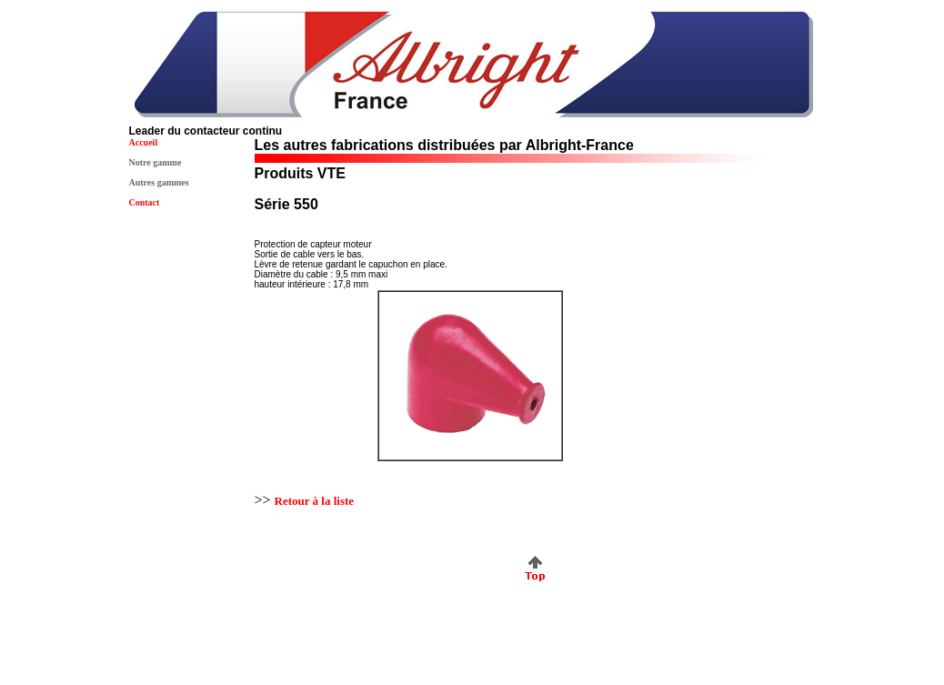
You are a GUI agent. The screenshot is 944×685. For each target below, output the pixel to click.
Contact (144, 202)
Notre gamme (155, 162)
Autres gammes (159, 182)
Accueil (143, 142)
